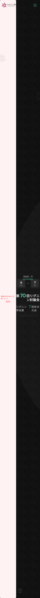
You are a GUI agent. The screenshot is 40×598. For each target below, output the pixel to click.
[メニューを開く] (35, 5)
